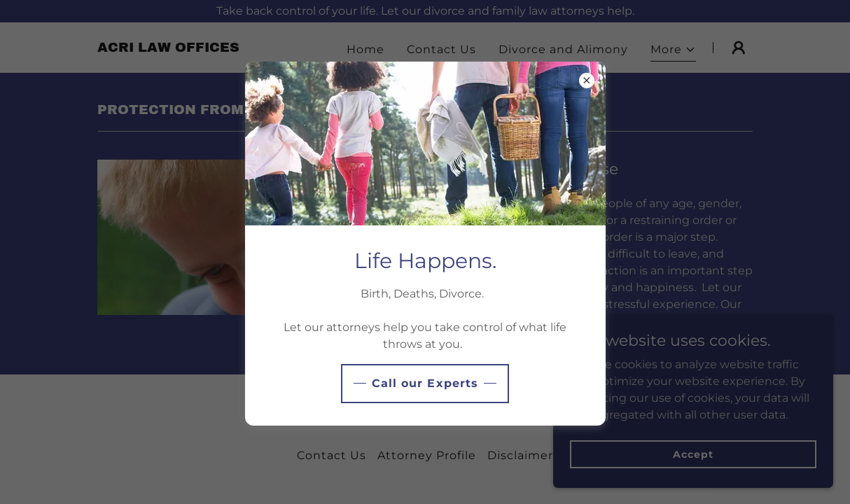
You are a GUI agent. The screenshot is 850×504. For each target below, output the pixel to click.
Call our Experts (425, 383)
